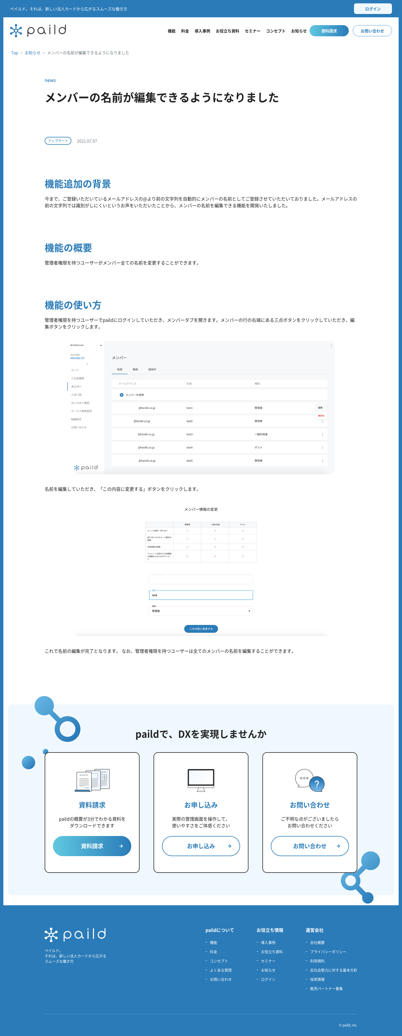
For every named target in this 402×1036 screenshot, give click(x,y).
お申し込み (209, 846)
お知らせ (299, 31)
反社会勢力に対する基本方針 (333, 970)
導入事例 (202, 31)
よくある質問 (221, 970)
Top (14, 52)
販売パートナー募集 (326, 988)
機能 (172, 31)
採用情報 (317, 979)
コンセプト (276, 31)
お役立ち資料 (227, 31)
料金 (185, 31)
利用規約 (317, 960)
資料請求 (329, 31)
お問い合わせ (372, 31)
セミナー (252, 31)
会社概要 (317, 942)
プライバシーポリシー (328, 951)
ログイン (373, 8)
